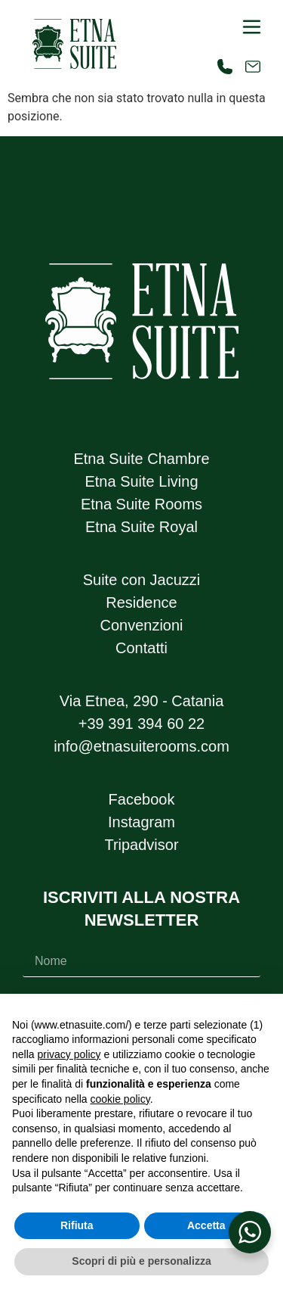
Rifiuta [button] (77, 1225)
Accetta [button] (206, 1225)
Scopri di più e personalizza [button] (141, 1261)
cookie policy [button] (120, 1099)
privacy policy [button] (68, 1054)
